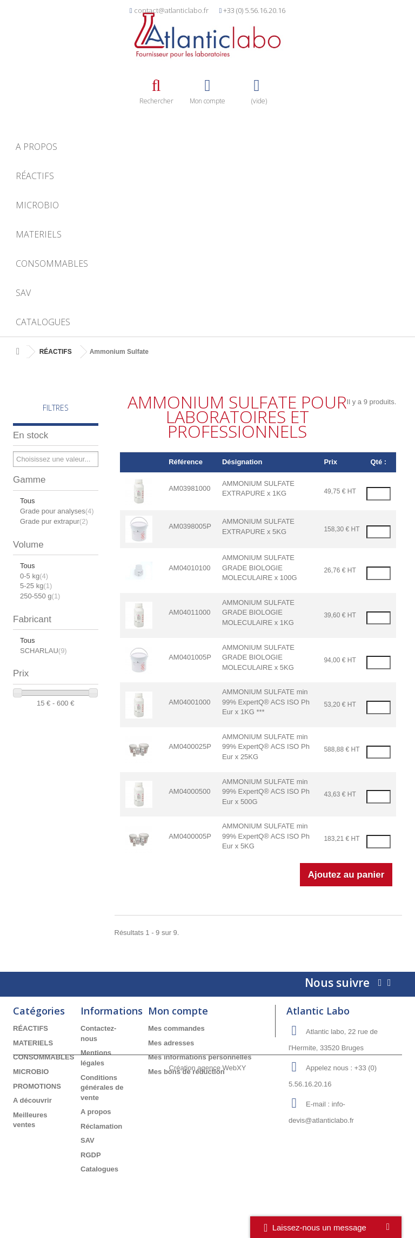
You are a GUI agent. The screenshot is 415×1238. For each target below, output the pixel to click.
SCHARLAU (43, 651)
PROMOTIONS (37, 1086)
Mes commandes (176, 1028)
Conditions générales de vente (102, 1088)
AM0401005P (190, 657)
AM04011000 (189, 612)
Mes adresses (171, 1043)
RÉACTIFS (35, 176)
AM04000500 (189, 791)
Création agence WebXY (207, 1208)
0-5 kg (34, 576)
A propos (36, 147)
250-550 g (40, 596)
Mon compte (178, 1010)
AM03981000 (189, 488)
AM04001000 (189, 702)
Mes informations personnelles (199, 1057)
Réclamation (101, 1126)
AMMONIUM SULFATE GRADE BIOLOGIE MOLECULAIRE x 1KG (258, 612)
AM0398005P (190, 526)
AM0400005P (190, 836)
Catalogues (43, 322)
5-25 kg (36, 586)
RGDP (91, 1155)
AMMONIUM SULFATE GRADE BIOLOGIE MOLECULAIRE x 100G (259, 568)
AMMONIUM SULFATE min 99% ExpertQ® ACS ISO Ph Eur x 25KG (266, 747)
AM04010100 (189, 568)
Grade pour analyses (57, 511)
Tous (27, 501)
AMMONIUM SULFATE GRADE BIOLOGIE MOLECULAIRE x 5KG (258, 657)
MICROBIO (37, 205)
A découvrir (32, 1100)
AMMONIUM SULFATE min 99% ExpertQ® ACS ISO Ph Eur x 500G (266, 792)
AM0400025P (190, 746)
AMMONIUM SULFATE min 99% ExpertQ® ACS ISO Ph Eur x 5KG (266, 836)
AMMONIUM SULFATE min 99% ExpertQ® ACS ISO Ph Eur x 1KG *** (266, 702)
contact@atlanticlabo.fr (171, 10)
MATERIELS (39, 234)
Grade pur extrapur (54, 521)
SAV (23, 293)
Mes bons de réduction (186, 1072)
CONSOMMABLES (52, 263)
